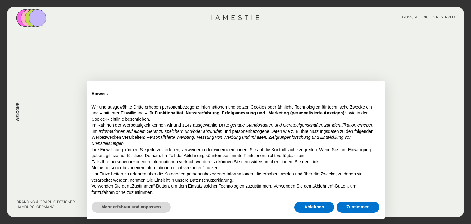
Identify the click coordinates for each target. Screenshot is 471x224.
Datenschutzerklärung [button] (211, 180)
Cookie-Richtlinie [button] (108, 119)
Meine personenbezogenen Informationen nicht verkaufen (147, 167)
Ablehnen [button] (314, 206)
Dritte (224, 125)
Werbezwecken (106, 137)
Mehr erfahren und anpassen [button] (131, 206)
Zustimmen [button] (358, 206)
